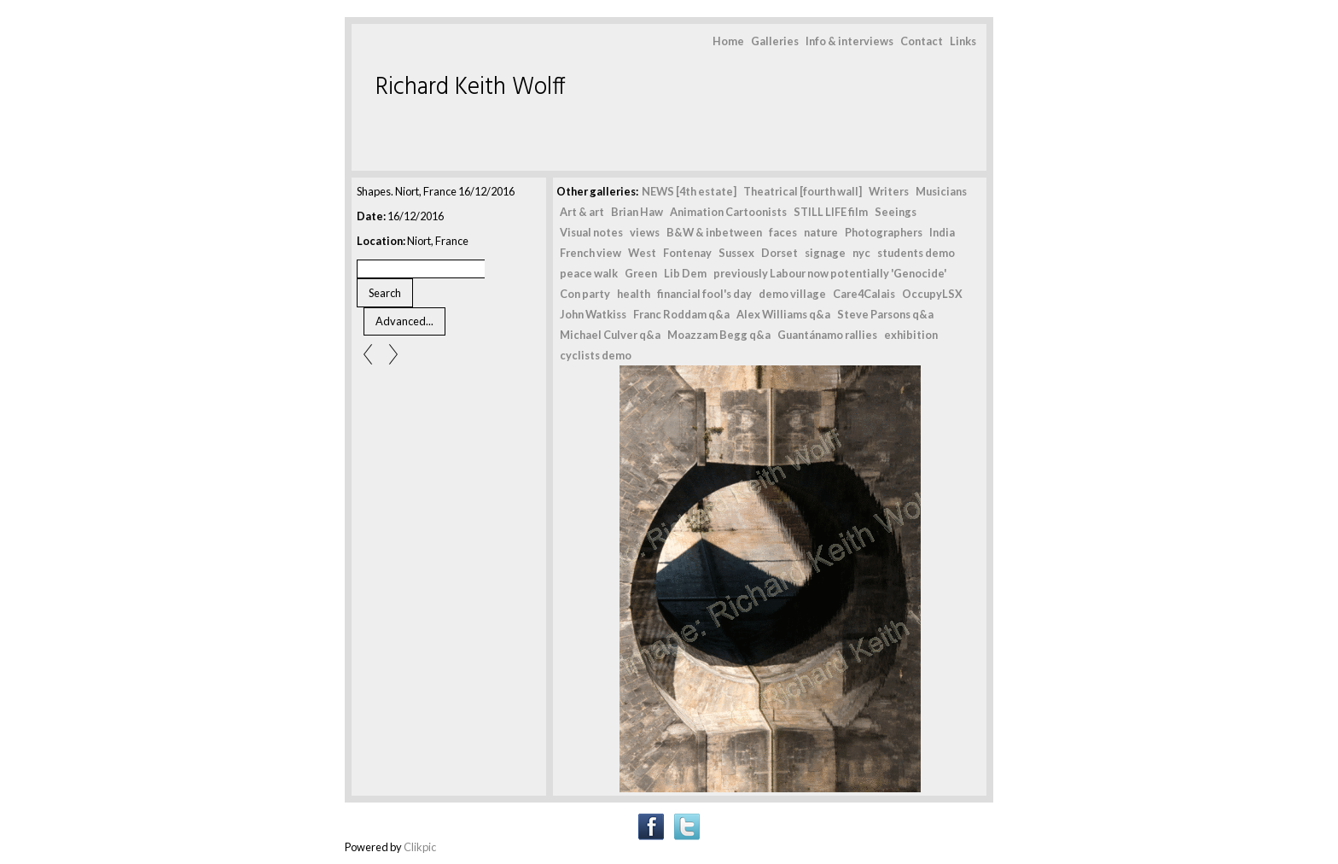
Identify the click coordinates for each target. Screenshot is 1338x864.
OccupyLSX (932, 294)
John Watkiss (593, 314)
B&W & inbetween (714, 232)
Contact (921, 41)
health (633, 294)
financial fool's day (704, 294)
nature (821, 232)
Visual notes (591, 232)
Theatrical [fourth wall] (802, 191)
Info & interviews (849, 41)
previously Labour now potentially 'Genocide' (829, 273)
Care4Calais (864, 294)
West (642, 253)
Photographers (883, 232)
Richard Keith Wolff (470, 87)
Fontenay (687, 253)
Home (728, 41)
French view (590, 253)
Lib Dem (685, 273)
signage (825, 253)
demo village (792, 294)
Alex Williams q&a (783, 314)
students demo (916, 253)
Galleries (775, 41)
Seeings (895, 212)
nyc (861, 253)
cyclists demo (595, 355)
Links (963, 41)
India (942, 232)
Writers (889, 191)
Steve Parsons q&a (885, 314)
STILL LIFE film (831, 212)
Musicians (941, 191)
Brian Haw (637, 212)
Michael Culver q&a (610, 335)
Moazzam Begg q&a (719, 335)
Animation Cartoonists (728, 212)
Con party (585, 294)
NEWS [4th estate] (689, 191)
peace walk (589, 273)
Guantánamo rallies (827, 335)
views (645, 232)
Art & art (582, 212)
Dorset (779, 253)
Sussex (736, 253)
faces (783, 232)
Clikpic (420, 847)
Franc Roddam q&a (681, 314)
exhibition (911, 335)
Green (641, 273)
